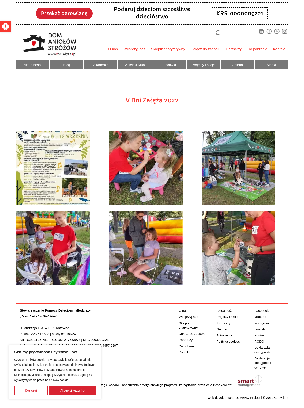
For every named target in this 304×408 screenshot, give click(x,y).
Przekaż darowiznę (64, 13)
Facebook (261, 310)
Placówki (169, 65)
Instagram (261, 323)
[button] (5, 26)
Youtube (260, 317)
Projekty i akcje (203, 65)
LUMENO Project (247, 397)
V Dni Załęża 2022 (152, 100)
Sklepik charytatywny (168, 49)
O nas (113, 49)
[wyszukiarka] (239, 33)
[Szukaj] (217, 32)
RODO (259, 341)
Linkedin (260, 329)
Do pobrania (257, 49)
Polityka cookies (228, 341)
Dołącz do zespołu (205, 49)
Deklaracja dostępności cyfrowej (263, 362)
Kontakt (279, 49)
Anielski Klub (135, 65)
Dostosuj (31, 390)
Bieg (66, 65)
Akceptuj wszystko (72, 390)
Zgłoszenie (224, 335)
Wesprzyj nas (134, 49)
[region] (54, 372)
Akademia (101, 65)
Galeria (237, 65)
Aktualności (32, 65)
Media (271, 65)
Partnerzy (234, 49)
